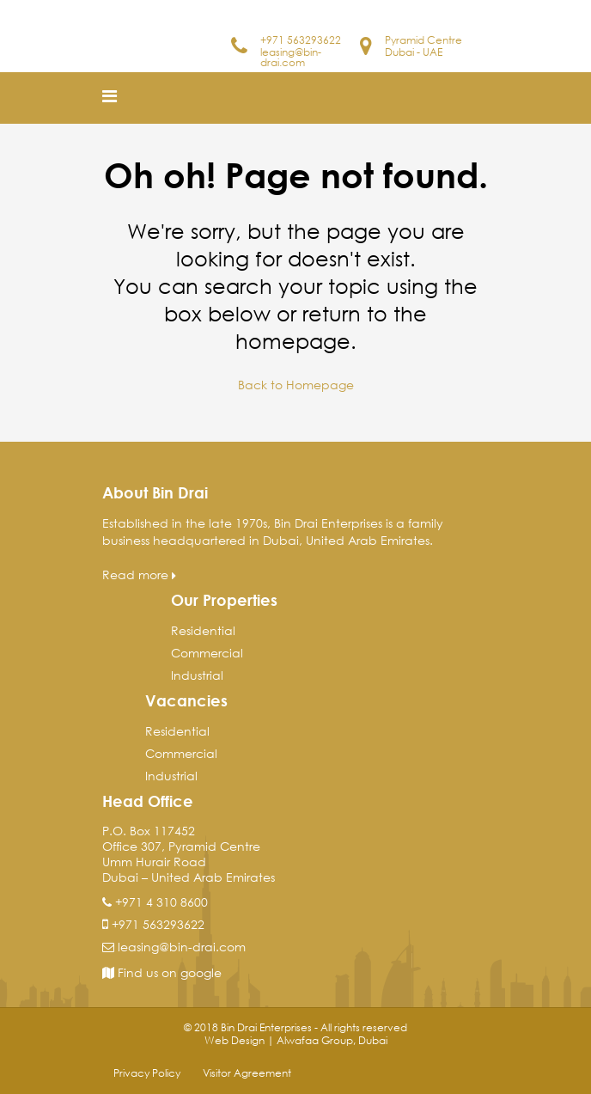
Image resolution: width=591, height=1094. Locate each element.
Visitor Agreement (247, 1073)
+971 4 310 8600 (161, 902)
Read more (139, 574)
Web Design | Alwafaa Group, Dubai (295, 1040)
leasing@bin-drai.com (290, 57)
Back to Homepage (296, 384)
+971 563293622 (300, 40)
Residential (203, 630)
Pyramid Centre (423, 40)
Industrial (197, 675)
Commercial (207, 653)
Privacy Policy (146, 1073)
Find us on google (162, 972)
